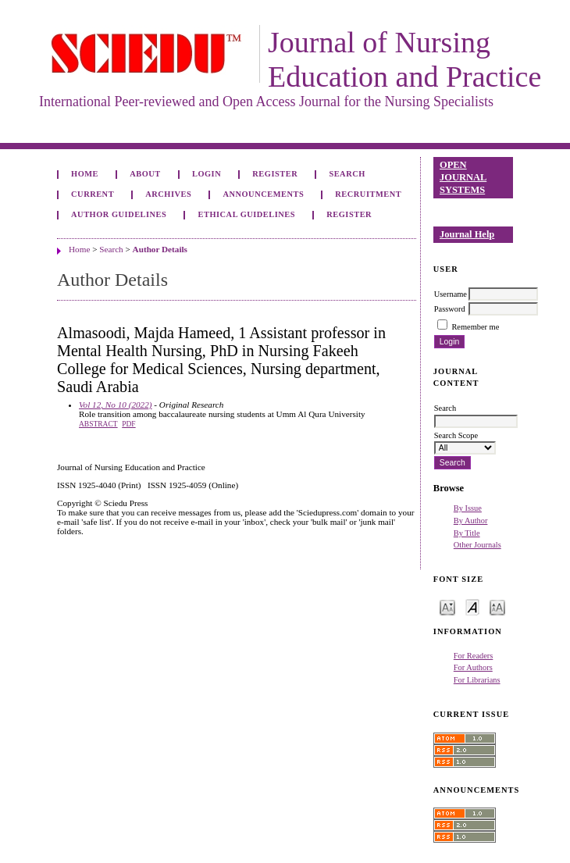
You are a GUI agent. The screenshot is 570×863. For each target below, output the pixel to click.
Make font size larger (497, 606)
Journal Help (467, 234)
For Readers (473, 655)
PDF (128, 424)
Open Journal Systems (463, 176)
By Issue (468, 508)
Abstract (98, 424)
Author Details (160, 249)
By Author (471, 520)
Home (84, 173)
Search (347, 173)
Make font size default (472, 606)
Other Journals (477, 544)
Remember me (475, 327)
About (145, 173)
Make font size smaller (447, 606)
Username (450, 294)
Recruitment (368, 194)
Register (274, 173)
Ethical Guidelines (247, 214)
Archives (168, 194)
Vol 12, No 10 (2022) (115, 404)
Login (206, 173)
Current (92, 194)
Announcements (263, 194)
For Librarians (477, 680)
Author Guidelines (118, 214)
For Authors (473, 667)
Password (449, 309)
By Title (467, 533)
